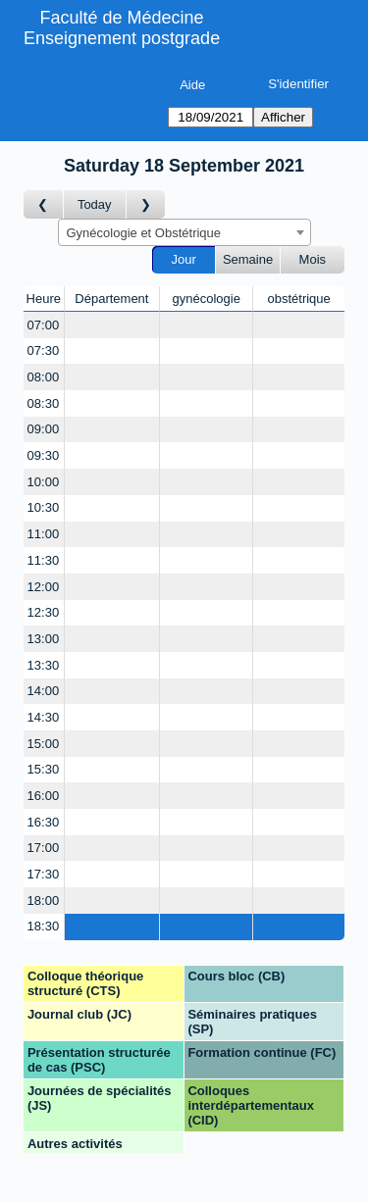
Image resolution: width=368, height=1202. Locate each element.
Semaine (248, 259)
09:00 (43, 429)
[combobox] (184, 232)
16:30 (43, 822)
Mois (312, 259)
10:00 (43, 482)
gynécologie (206, 298)
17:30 (43, 874)
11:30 (43, 560)
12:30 (43, 612)
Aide (192, 84)
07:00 (43, 325)
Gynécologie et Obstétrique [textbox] (144, 232)
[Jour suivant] (146, 204)
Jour (184, 259)
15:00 (43, 743)
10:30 (43, 507)
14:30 (43, 717)
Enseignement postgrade (122, 38)
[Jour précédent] (44, 204)
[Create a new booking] (112, 325)
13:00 (43, 638)
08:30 (43, 403)
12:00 (43, 586)
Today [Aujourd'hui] (95, 204)
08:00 (43, 377)
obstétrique (298, 298)
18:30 (43, 926)
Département (111, 298)
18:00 (43, 900)
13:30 (43, 665)
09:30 (43, 455)
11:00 (43, 533)
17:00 (43, 847)
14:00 (43, 690)
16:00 (43, 795)
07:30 (43, 350)
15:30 (43, 769)
